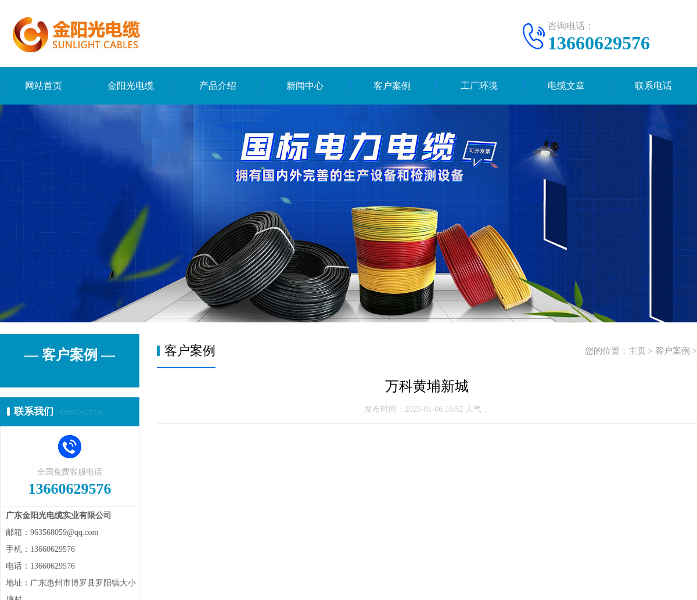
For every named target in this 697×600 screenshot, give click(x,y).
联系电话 (653, 86)
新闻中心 (305, 86)
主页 (637, 350)
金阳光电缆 (130, 86)
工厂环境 (479, 86)
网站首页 (43, 86)
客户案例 (392, 86)
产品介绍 (217, 86)
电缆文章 (566, 86)
